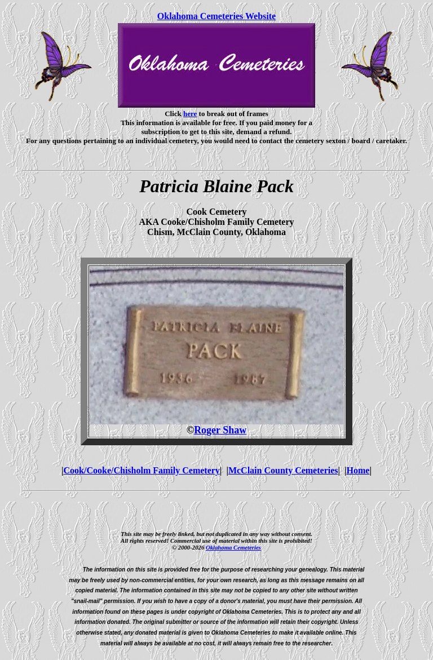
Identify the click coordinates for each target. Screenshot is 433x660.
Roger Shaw (220, 430)
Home (358, 470)
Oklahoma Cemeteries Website (216, 16)
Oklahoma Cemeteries (233, 547)
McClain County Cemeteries (283, 470)
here (190, 113)
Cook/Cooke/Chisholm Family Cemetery (142, 470)
